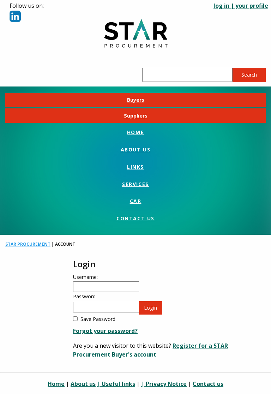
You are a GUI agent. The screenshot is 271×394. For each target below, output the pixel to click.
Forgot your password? (105, 331)
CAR (135, 201)
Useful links (118, 384)
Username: (85, 277)
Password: (85, 296)
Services (135, 184)
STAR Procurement (27, 244)
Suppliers (135, 115)
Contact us (135, 218)
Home (135, 132)
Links (135, 166)
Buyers (135, 99)
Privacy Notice (166, 384)
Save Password (97, 319)
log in (221, 6)
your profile (251, 6)
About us (136, 149)
